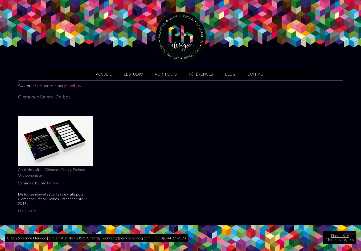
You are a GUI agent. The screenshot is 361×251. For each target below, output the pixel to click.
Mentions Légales (340, 239)
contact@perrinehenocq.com (127, 238)
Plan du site (340, 235)
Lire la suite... (28, 210)
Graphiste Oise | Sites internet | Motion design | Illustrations (180, 37)
